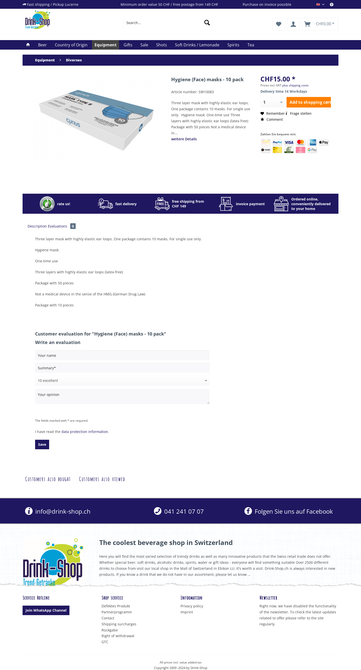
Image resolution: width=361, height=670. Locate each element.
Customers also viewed (102, 478)
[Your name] (122, 355)
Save (42, 444)
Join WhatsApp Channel (46, 610)
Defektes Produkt (116, 606)
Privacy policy (191, 606)
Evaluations (62, 226)
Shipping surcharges (119, 624)
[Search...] (168, 22)
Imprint (186, 612)
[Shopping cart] (320, 24)
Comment (271, 119)
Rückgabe (110, 630)
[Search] (207, 22)
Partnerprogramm (117, 612)
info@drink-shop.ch (58, 511)
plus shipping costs (295, 85)
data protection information (84, 431)
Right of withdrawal (118, 635)
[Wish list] (278, 24)
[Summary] (122, 368)
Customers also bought (47, 478)
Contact (108, 618)
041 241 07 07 (179, 511)
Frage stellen (298, 113)
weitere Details (184, 139)
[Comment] (122, 380)
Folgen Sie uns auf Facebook (288, 511)
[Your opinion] (122, 396)
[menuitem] (334, 4)
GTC (105, 641)
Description (37, 226)
